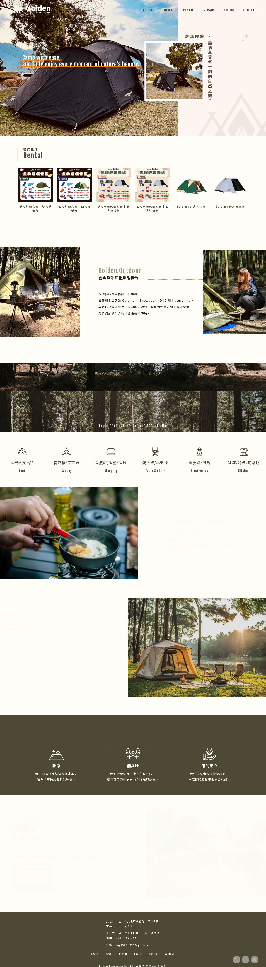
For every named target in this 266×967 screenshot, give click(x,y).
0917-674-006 (126, 926)
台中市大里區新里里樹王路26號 (139, 933)
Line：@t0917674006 (36, 887)
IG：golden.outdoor (35, 876)
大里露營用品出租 (154, 961)
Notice (153, 953)
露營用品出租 (100, 961)
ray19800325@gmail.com (135, 945)
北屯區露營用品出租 (135, 961)
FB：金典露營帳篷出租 (35, 866)
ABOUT (94, 953)
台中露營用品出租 (116, 961)
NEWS (109, 953)
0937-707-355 (126, 937)
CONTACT (170, 953)
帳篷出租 (168, 961)
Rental (123, 953)
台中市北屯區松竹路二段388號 (139, 921)
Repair (138, 953)
